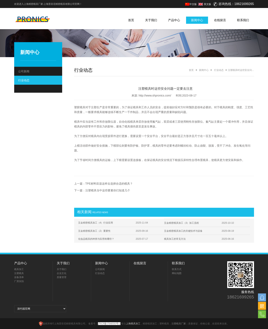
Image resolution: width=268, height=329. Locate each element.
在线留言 (220, 20)
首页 (131, 20)
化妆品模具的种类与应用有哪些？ (96, 239)
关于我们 (151, 20)
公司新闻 (23, 71)
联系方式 (176, 269)
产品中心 (174, 20)
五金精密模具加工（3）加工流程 (181, 223)
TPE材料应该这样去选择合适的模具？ (109, 183)
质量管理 (61, 277)
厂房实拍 (19, 281)
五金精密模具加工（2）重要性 (94, 231)
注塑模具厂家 (178, 323)
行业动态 (23, 80)
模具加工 (19, 269)
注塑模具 (19, 273)
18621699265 (240, 297)
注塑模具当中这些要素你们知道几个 (107, 190)
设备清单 (19, 277)
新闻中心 (197, 20)
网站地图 (176, 273)
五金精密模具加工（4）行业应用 (95, 222)
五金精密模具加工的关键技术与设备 (183, 231)
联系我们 (243, 20)
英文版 (207, 4)
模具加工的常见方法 (175, 239)
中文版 (191, 4)
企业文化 (61, 273)
